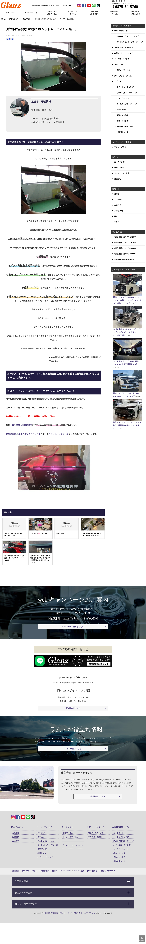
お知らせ (10, 39)
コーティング (119, 162)
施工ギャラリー (43, 849)
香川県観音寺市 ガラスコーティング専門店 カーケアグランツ (70, 913)
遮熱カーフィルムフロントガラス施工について (14, 534)
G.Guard (40, 837)
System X (41, 833)
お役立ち (117, 179)
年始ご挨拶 (60, 533)
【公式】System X (107, 871)
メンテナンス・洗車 (121, 173)
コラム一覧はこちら (73, 749)
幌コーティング (122, 121)
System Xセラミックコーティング (130, 42)
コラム (34, 871)
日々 (116, 216)
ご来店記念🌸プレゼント (38, 533)
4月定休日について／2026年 (125, 237)
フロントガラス (120, 147)
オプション (118, 81)
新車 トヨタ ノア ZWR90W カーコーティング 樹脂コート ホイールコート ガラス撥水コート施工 (127, 300)
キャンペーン (55, 5)
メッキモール (122, 110)
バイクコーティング (121, 59)
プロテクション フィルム (72, 13)
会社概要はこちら (98, 796)
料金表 (54, 871)
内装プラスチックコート (97, 833)
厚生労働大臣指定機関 (22, 425)
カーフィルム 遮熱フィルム (52, 13)
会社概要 (36, 5)
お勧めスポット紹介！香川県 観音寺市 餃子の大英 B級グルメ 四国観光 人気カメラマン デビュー (40, 559)
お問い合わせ (92, 871)
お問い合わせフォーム (58, 434)
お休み (116, 194)
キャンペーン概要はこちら (73, 627)
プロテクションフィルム (123, 76)
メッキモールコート (121, 849)
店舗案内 (15, 837)
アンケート (118, 199)
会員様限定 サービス (114, 13)
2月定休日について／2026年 (125, 248)
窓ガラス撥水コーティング (127, 93)
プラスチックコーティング (127, 104)
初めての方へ (10, 13)
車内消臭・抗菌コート (125, 126)
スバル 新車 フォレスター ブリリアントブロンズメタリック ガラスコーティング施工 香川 (127, 332)
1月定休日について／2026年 (125, 254)
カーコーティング (31, 13)
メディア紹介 (67, 5)
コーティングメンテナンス (124, 48)
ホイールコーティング (125, 87)
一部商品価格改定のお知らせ (125, 259)
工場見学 (15, 841)
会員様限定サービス (121, 827)
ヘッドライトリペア (124, 98)
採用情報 (45, 5)
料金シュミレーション (46, 841)
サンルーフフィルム (70, 837)
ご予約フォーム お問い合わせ (135, 13)
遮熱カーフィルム (123, 70)
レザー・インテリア (95, 827)
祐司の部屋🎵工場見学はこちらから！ (23, 434)
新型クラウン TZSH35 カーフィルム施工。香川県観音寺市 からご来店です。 (127, 425)
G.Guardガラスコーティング (128, 36)
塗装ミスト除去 (122, 115)
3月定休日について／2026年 (125, 243)
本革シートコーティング (123, 53)
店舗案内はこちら (73, 708)
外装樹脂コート (122, 132)
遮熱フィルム (68, 833)
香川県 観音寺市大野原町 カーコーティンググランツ (92, 534)
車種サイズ (41, 853)
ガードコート (118, 833)
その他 (116, 222)
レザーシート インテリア (93, 13)
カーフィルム (119, 64)
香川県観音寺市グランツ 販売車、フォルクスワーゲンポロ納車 (14, 558)
